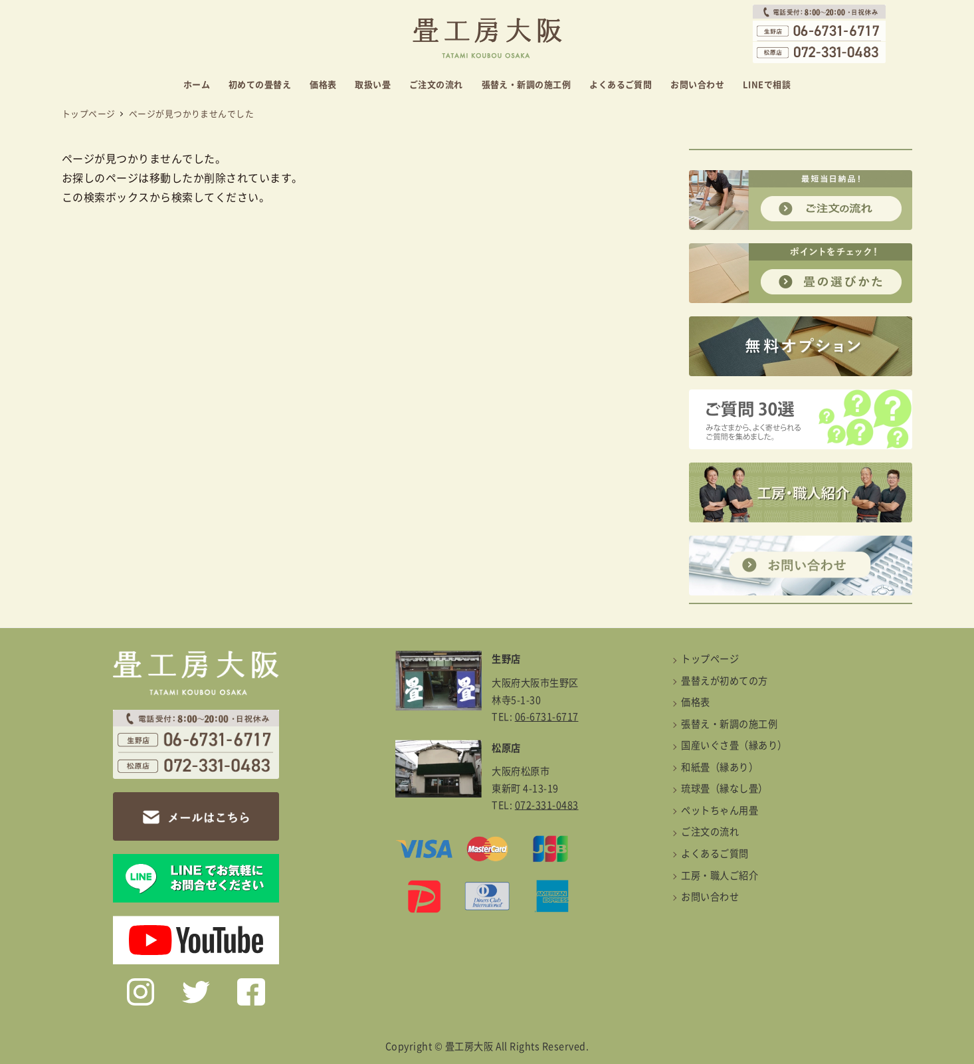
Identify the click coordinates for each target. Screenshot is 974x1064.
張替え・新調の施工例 (729, 724)
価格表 (695, 702)
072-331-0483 (547, 805)
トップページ (710, 659)
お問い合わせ (710, 897)
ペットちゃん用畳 (719, 810)
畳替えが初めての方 (724, 681)
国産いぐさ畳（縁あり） (734, 745)
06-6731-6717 (547, 717)
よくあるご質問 (714, 854)
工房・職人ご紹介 (719, 876)
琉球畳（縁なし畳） (724, 789)
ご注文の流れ (710, 832)
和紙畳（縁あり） (719, 767)
